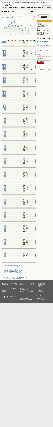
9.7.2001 (4, 171)
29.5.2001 (4, 200)
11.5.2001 (4, 213)
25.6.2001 (4, 179)
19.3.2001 (4, 252)
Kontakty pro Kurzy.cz (40, 298)
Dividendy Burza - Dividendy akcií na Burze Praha (12, 265)
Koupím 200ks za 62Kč (40, 54)
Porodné (15, 289)
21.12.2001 (4, 43)
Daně (29, 291)
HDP (23, 285)
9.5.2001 (4, 215)
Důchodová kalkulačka (5, 284)
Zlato (20, 2)
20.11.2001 (4, 68)
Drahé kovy (21, 288)
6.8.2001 (4, 149)
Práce (39, 2)
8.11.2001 (4, 77)
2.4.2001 (4, 241)
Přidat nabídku (42, 69)
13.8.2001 (4, 144)
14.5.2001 (4, 212)
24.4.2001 (4, 225)
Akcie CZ (7, 2)
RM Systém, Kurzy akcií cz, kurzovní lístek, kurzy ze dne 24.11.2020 (15, 272)
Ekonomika (21, 285)
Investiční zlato (23, 289)
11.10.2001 (4, 98)
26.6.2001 (4, 178)
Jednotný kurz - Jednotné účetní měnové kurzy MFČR (13, 270)
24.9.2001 (4, 111)
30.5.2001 (4, 199)
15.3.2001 (4, 254)
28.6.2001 (4, 176)
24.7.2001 (4, 159)
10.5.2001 (4, 214)
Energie (30, 2)
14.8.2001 (4, 143)
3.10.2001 (4, 105)
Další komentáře (39, 61)
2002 (22, 16)
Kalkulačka (33, 2)
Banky (11, 282)
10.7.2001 (4, 170)
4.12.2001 (4, 57)
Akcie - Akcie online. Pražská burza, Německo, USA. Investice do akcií (15, 277)
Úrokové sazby (13, 283)
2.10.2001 (4, 106)
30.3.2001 (4, 242)
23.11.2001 (4, 65)
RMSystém (10, 7)
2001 (21, 16)
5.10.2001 (4, 103)
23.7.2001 (4, 160)
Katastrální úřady (31, 285)
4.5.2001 (4, 217)
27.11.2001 (4, 63)
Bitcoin (23, 2)
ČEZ (22, 283)
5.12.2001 (4, 56)
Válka (41, 2)
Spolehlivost (43, 283)
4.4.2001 (4, 239)
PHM (22, 290)
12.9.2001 (4, 120)
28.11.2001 (4, 62)
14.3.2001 (4, 255)
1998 (16, 16)
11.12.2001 (4, 52)
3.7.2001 (4, 173)
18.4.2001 (4, 229)
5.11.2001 (4, 80)
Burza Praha (4, 7)
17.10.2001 (4, 94)
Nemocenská (12, 289)
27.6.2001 (4, 177)
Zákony (37, 2)
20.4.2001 (4, 227)
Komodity (17, 2)
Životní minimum (4, 289)
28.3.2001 (4, 244)
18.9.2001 (4, 116)
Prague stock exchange (41, 291)
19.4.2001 (4, 228)
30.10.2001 (4, 84)
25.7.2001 (4, 158)
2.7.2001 (4, 174)
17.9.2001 (4, 117)
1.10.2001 (4, 107)
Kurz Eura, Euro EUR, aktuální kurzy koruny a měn (12, 267)
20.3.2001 (4, 251)
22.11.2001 (4, 66)
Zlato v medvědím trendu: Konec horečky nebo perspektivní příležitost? (43, 25)
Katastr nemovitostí (31, 284)
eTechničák (41, 285)
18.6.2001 (4, 185)
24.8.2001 (4, 134)
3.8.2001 (4, 150)
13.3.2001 (4, 256)
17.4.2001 (4, 230)
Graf (5, 14)
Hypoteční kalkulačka (4, 290)
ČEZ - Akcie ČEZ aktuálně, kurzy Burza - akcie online (12, 278)
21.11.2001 (4, 67)
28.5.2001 (4, 201)
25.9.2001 (4, 110)
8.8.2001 (4, 147)
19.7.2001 (4, 162)
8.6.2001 (4, 191)
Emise (12, 14)
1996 (13, 16)
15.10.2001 (4, 96)
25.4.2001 (4, 224)
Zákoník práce (31, 289)
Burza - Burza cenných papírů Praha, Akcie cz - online (13, 266)
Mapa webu (41, 287)
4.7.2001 (4, 172)
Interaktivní (24, 16)
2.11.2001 (4, 81)
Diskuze (44, 2)
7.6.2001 (4, 192)
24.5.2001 (4, 203)
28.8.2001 (4, 132)
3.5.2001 (4, 218)
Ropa (20, 290)
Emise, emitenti (16, 7)
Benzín (24, 290)
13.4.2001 (4, 231)
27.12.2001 (4, 42)
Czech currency (40, 290)
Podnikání (30, 282)
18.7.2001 (4, 163)
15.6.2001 (4, 186)
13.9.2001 (4, 119)
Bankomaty (14, 282)
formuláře (32, 291)
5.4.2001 (4, 238)
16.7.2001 (4, 165)
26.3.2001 (4, 246)
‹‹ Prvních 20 (21, 257)
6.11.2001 (4, 79)
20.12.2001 (4, 44)
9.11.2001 (4, 76)
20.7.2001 (4, 161)
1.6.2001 (4, 197)
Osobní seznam (34, 7)
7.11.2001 (4, 78)
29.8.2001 (4, 131)
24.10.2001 (4, 89)
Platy (16, 287)
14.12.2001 (4, 49)
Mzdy (25, 285)
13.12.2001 (4, 50)
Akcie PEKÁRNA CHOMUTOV (42, 41)
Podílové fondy (25, 284)
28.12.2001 (4, 41)
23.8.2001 (4, 135)
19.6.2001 (4, 184)
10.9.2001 (4, 122)
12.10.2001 (4, 97)
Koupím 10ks (39, 58)
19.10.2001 (4, 92)
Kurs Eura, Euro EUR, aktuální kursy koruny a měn (12, 269)
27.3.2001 (4, 245)
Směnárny (12, 284)
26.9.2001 (4, 109)
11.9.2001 (4, 121)
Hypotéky (25, 2)
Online (3, 14)
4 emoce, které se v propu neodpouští (44, 34)
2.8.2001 (4, 151)
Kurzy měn (14, 2)
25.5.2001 (4, 202)
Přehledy (28, 7)
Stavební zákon (31, 290)
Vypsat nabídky (47, 69)
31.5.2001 (4, 198)
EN (47, 2)
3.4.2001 (4, 240)
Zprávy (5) (9, 14)
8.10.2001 (4, 102)
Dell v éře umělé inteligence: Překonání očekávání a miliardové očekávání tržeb (45, 30)
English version (40, 289)
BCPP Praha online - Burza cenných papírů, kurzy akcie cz (13, 273)
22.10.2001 (4, 91)
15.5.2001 (4, 211)
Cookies (25, 295)
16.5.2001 (4, 210)
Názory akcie (40, 7)
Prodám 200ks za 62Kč (40, 55)
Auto (38, 283)
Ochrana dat (22, 295)
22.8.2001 (4, 136)
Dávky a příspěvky (13, 288)
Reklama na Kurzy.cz (39, 295)
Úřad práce (12, 287)
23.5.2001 (4, 204)
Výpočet (6, 282)
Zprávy (5, 2)
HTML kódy (43, 299)
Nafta (26, 290)
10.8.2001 (4, 145)
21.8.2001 (4, 137)
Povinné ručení (4, 291)
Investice (21, 282)
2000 (19, 16)
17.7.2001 (4, 164)
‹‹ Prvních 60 (17, 257)
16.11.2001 (4, 70)
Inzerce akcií (22, 7)
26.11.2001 (4, 64)
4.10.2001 (4, 104)
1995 (11, 16)
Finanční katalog (40, 286)
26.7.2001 (4, 157)
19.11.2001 (4, 69)
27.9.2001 (4, 108)
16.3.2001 (4, 253)
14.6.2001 (4, 187)
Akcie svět (10, 2)
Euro (14, 284)
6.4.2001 (4, 237)
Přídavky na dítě (4, 285)
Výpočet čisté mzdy (4, 283)
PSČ (33, 283)
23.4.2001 (4, 226)
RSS (40, 299)
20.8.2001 (4, 138)
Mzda (14, 287)
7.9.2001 (4, 123)
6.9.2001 (4, 124)
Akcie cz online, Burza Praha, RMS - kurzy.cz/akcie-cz (13, 276)
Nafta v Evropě (22, 291)
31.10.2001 (4, 83)
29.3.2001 (4, 243)
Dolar (16, 284)
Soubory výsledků (48, 7)
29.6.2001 (4, 175)
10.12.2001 (4, 53)
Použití (37, 299)
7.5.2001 (4, 216)
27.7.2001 (4, 156)
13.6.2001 (4, 188)
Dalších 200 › (32, 257)
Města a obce (30, 283)
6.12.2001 (4, 55)
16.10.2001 (4, 95)
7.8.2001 (4, 148)
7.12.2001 (4, 54)
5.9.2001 (4, 125)
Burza (20, 283)
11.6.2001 (4, 190)
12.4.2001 (4, 232)
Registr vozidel (40, 284)
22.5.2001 (4, 205)
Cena (40, 283)
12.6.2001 (4, 189)
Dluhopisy (21, 284)
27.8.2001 (4, 133)
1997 (14, 16)
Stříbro (27, 289)
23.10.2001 (4, 90)
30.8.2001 (4, 130)
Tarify (28, 2)
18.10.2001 (4, 93)
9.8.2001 (4, 146)
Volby (38, 287)
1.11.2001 (4, 82)
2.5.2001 (4, 219)
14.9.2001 (4, 118)
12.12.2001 (4, 51)
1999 (17, 16)
